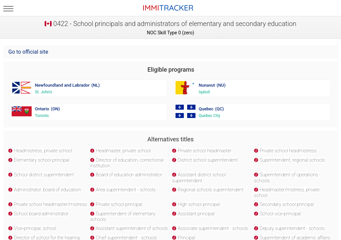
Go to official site (28, 52)
